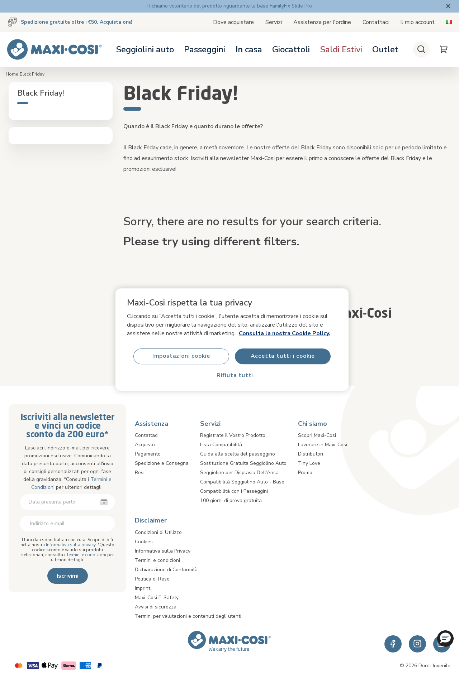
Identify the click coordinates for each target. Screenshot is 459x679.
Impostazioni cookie (181, 356)
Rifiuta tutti (235, 376)
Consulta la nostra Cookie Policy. (284, 333)
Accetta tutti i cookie (283, 356)
